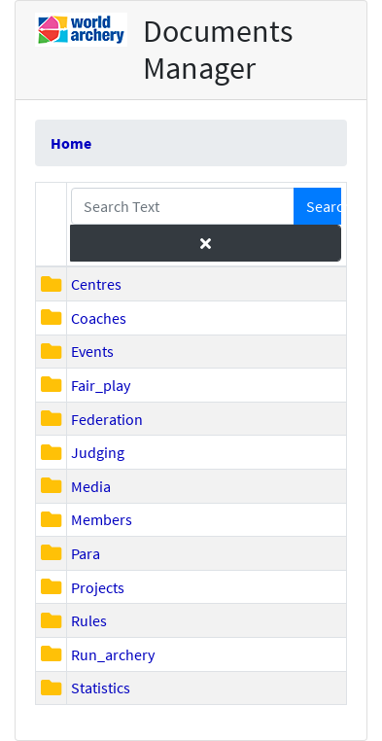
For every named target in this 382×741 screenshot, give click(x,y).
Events (92, 351)
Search (323, 206)
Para (85, 553)
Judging (97, 452)
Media (91, 486)
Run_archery (113, 654)
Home (71, 143)
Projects (97, 587)
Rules (89, 620)
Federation (107, 419)
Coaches (98, 318)
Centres (96, 284)
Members (101, 519)
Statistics (100, 687)
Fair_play (100, 385)
